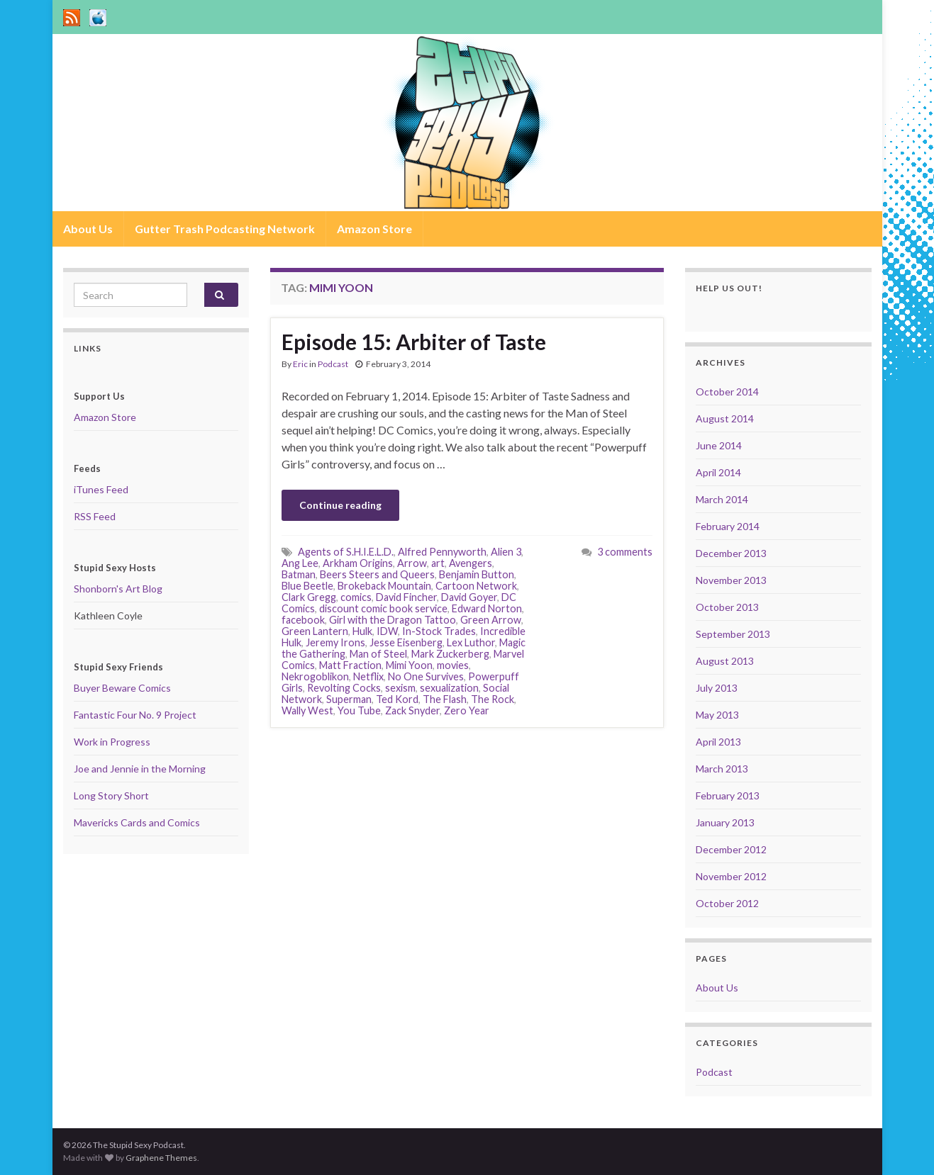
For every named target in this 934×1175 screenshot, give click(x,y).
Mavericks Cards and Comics (137, 822)
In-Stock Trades (439, 631)
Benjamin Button (476, 574)
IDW (387, 631)
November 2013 (731, 580)
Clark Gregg (309, 597)
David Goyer (469, 597)
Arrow (412, 563)
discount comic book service (383, 608)
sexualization (449, 688)
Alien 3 (506, 552)
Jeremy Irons (335, 642)
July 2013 (717, 688)
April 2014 (718, 472)
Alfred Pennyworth (442, 552)
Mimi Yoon (409, 665)
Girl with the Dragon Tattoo (392, 620)
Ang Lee (300, 563)
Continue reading (340, 505)
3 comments (624, 552)
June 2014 (719, 445)
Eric (300, 364)
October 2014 (727, 392)
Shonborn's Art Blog (118, 589)
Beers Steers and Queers (377, 574)
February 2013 (728, 795)
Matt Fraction (350, 665)
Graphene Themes (161, 1157)
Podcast (333, 364)
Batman (299, 574)
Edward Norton (487, 608)
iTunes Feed (101, 489)
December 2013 (731, 553)
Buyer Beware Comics (122, 688)
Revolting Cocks (344, 688)
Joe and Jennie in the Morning (140, 769)
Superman (349, 699)
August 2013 (725, 661)
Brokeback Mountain (384, 586)
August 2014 (725, 418)
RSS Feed (95, 516)
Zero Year (466, 710)
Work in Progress (112, 742)
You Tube (359, 710)
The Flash (445, 699)
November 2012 (731, 876)
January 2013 (725, 822)
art (438, 563)
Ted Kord (397, 699)
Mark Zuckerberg (450, 654)
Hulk (362, 631)
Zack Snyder (412, 710)
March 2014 (722, 499)
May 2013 (717, 715)
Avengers (470, 563)
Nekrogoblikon (315, 676)
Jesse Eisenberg (406, 642)
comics (356, 597)
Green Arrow (490, 620)
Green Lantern (315, 631)
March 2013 (722, 769)
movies (453, 665)
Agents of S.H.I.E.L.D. (346, 552)
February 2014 (728, 526)
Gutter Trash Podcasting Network (225, 228)
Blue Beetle (307, 586)
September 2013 (733, 634)
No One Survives (426, 676)
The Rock (492, 699)
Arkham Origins (358, 563)
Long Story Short (111, 795)
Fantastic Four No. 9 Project (135, 715)
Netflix (368, 676)
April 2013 (718, 742)
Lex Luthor (471, 642)
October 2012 (727, 903)
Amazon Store (374, 228)
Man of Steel (378, 654)
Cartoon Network (476, 586)
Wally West (307, 710)
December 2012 (731, 849)
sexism (400, 688)
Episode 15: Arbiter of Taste (414, 341)
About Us (88, 228)
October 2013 (727, 607)
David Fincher (406, 597)
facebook (303, 620)
